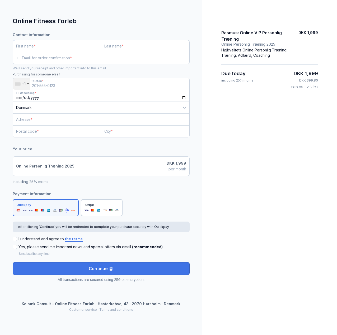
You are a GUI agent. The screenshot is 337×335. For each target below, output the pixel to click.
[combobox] (21, 84)
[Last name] (145, 46)
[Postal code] (57, 131)
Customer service (83, 310)
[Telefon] (101, 84)
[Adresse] (98, 119)
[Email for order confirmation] (105, 58)
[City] (145, 131)
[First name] (57, 46)
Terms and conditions (116, 310)
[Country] (101, 107)
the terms (74, 239)
